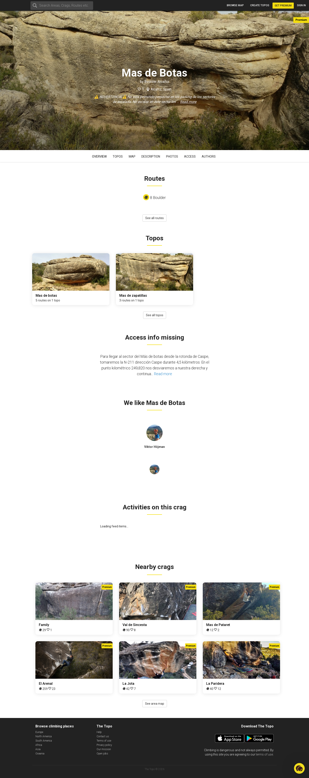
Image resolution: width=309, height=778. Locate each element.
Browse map (235, 5)
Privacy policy (104, 744)
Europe (39, 732)
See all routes (154, 218)
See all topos (154, 315)
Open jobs (102, 753)
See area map (154, 703)
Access (190, 156)
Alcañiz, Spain (161, 89)
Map (132, 156)
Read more (188, 102)
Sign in (301, 5)
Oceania (39, 753)
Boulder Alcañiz (156, 82)
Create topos (259, 5)
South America (43, 740)
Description (150, 156)
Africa (38, 744)
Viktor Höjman (154, 446)
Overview (99, 156)
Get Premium (283, 5)
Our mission (104, 749)
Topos (118, 156)
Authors (209, 156)
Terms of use (104, 740)
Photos (172, 156)
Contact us (103, 736)
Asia (38, 749)
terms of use (264, 754)
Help (99, 732)
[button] (299, 768)
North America (43, 736)
